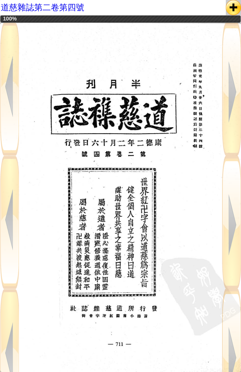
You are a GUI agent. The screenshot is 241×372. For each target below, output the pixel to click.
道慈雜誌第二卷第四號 (42, 7)
